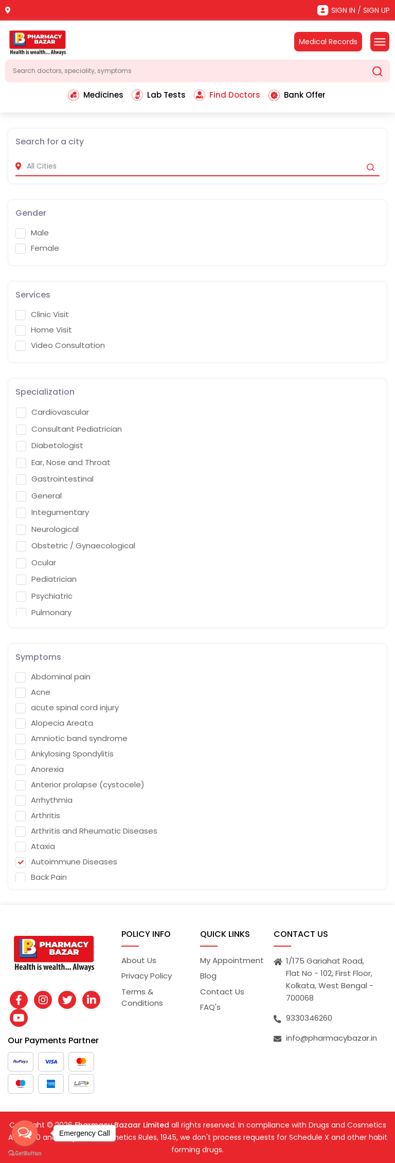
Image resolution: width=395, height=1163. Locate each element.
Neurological (47, 529)
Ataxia (35, 846)
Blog (208, 975)
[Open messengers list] (25, 1133)
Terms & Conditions (142, 997)
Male (32, 232)
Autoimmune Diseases (66, 861)
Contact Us (222, 991)
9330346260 (309, 1017)
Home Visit (43, 330)
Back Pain (41, 877)
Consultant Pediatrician (69, 429)
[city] (197, 166)
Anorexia (39, 769)
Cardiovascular (52, 412)
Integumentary (52, 512)
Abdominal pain (53, 676)
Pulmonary (43, 612)
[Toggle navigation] (379, 41)
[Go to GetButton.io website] (24, 1153)
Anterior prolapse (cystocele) (80, 784)
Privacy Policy (146, 975)
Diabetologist (49, 445)
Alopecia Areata (54, 723)
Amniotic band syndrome (71, 738)
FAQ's (210, 1007)
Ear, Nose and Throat (63, 462)
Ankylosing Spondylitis (64, 754)
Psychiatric (44, 596)
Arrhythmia (44, 800)
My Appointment (232, 960)
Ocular (36, 562)
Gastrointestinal (55, 479)
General (39, 496)
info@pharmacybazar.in (331, 1037)
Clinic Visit (42, 314)
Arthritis (37, 815)
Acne (32, 692)
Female (37, 248)
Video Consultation (60, 345)
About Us (138, 960)
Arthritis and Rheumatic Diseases (86, 831)
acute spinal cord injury (67, 707)
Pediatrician (46, 579)
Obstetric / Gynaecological (75, 545)
